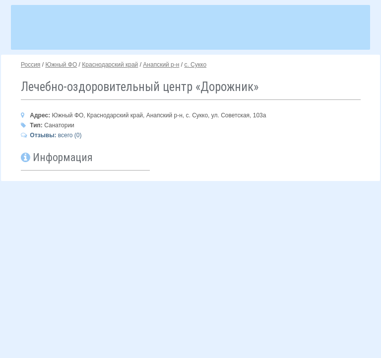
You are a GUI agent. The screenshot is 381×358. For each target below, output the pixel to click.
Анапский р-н (161, 64)
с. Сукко (195, 64)
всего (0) (51, 135)
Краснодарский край (110, 64)
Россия (30, 64)
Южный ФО (61, 64)
